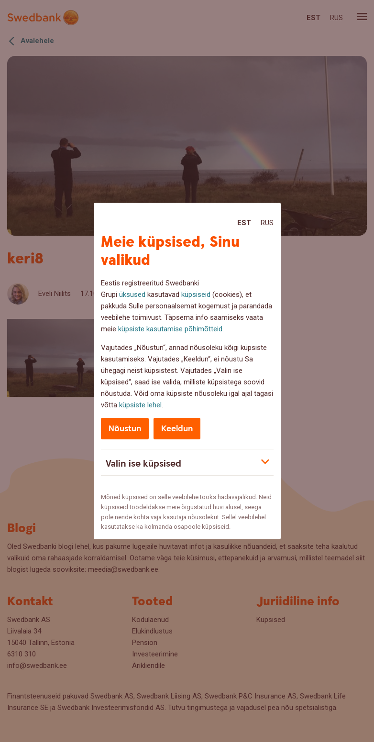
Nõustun (125, 428)
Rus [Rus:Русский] (267, 222)
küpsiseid (195, 294)
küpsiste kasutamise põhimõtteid (170, 329)
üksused (132, 294)
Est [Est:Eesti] (244, 222)
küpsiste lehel (140, 405)
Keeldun (177, 428)
